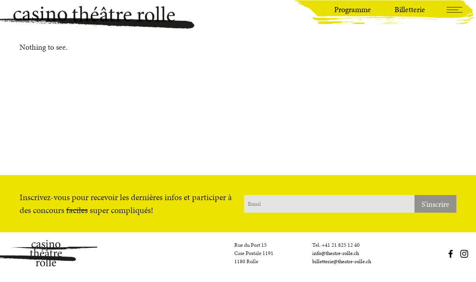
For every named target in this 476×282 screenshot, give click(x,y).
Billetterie (410, 9)
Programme (352, 9)
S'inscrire (435, 204)
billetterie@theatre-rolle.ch (341, 261)
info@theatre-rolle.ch (335, 253)
